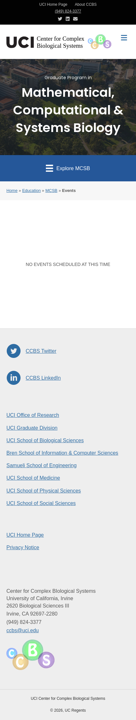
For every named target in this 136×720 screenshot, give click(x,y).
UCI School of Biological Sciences (45, 440)
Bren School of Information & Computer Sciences (62, 453)
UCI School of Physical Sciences (43, 490)
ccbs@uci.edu (22, 630)
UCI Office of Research (32, 415)
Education (31, 190)
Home (12, 190)
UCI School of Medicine (33, 478)
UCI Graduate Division (31, 428)
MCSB (51, 190)
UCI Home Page (53, 4)
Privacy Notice (22, 547)
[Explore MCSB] (67, 168)
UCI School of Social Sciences (41, 503)
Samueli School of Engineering (41, 465)
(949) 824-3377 (68, 11)
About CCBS (86, 4)
